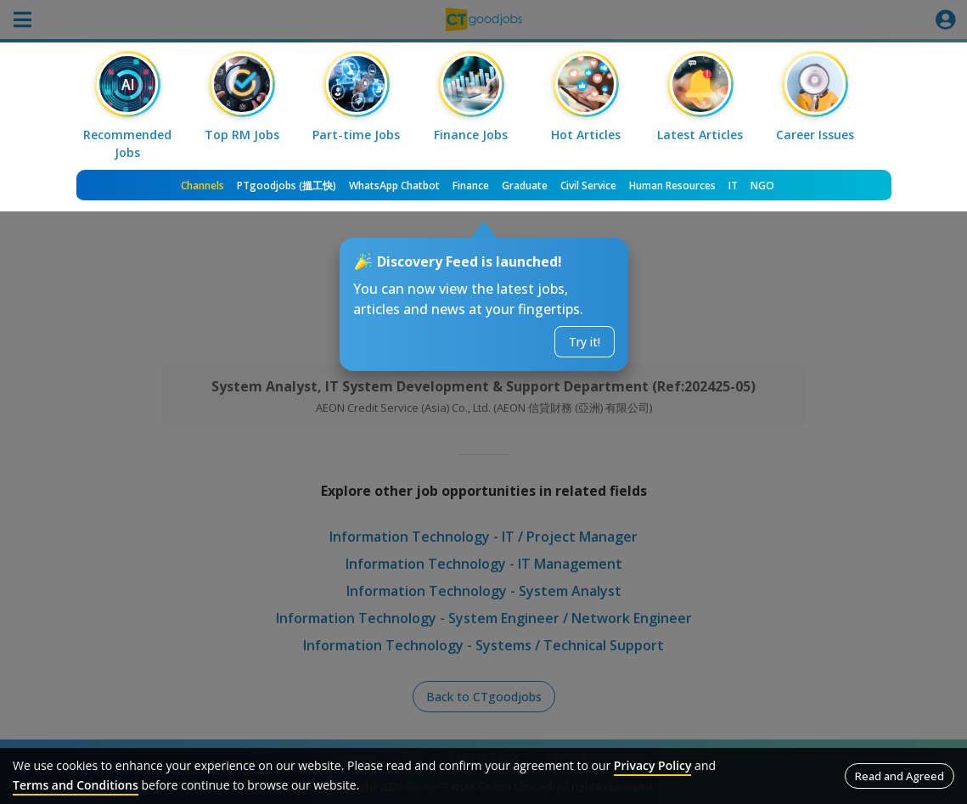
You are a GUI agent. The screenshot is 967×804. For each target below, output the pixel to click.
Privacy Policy (653, 765)
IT (733, 185)
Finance (471, 185)
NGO (762, 185)
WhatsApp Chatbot (394, 185)
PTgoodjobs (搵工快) (286, 185)
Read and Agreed (899, 776)
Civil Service (588, 185)
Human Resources (672, 185)
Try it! (584, 342)
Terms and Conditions (75, 785)
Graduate (525, 185)
